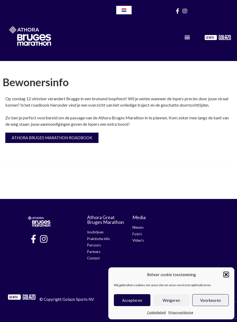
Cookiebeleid (156, 312)
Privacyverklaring (180, 312)
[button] (226, 274)
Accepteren (132, 300)
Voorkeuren (210, 300)
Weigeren (171, 300)
